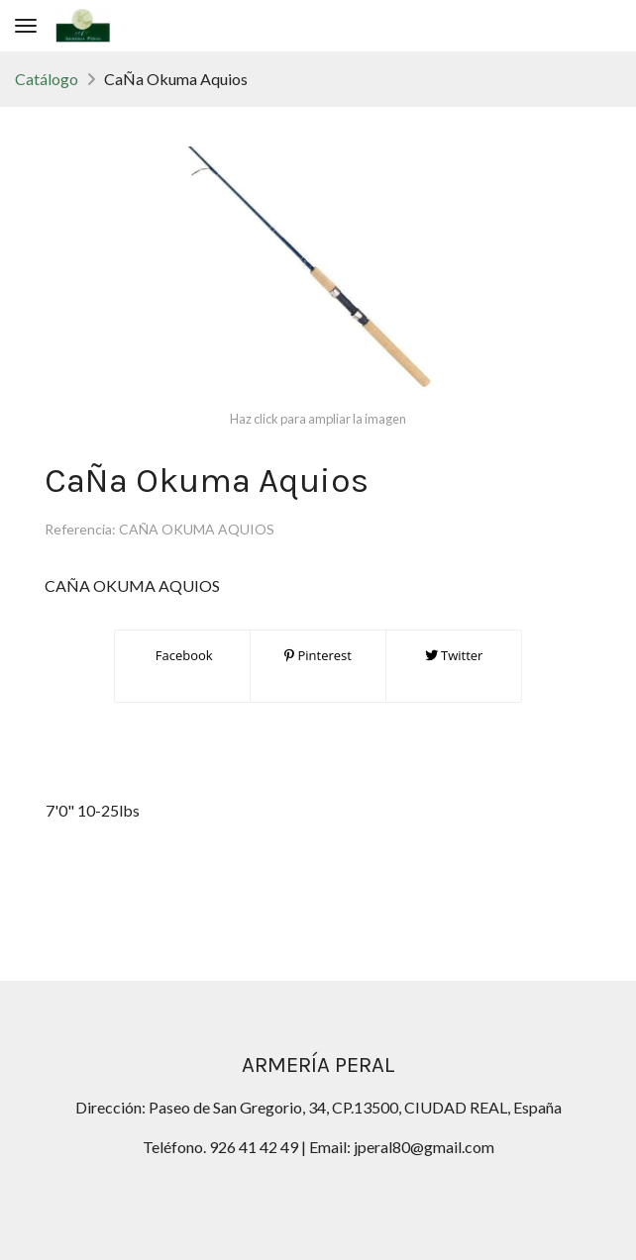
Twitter (454, 655)
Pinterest (318, 655)
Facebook (182, 655)
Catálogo (46, 78)
